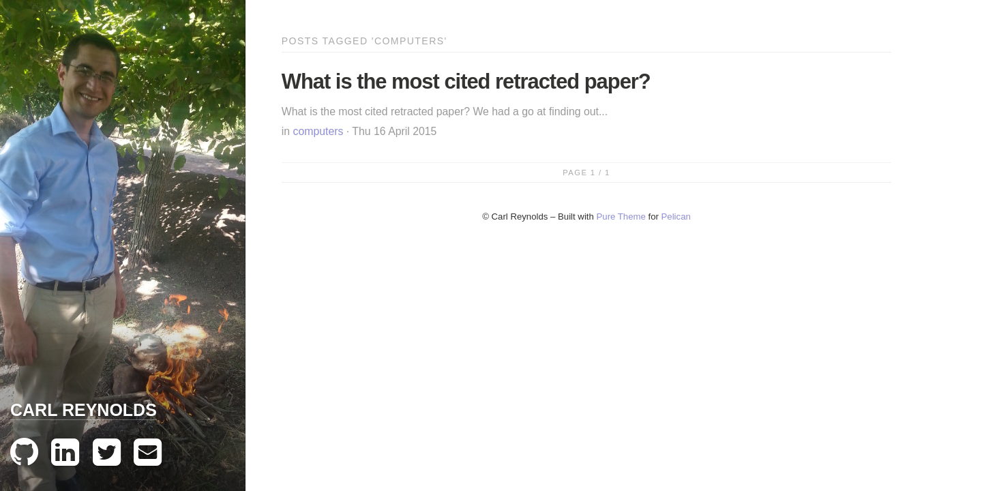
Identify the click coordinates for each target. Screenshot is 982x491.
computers (318, 131)
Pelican (676, 216)
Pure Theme (621, 216)
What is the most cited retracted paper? (466, 81)
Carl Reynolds (83, 409)
